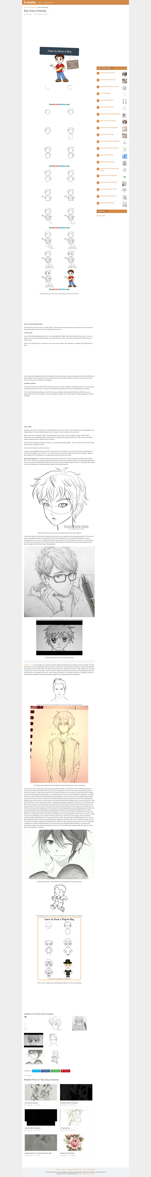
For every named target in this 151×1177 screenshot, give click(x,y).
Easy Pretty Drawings (107, 134)
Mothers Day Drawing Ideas (109, 127)
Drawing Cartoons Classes (108, 196)
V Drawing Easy (65, 1128)
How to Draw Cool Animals (108, 182)
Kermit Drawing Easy (107, 107)
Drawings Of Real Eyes (107, 203)
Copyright (70, 1169)
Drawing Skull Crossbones (33, 1128)
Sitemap (58, 1169)
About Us (84, 1169)
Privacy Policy (91, 1169)
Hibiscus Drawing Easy (107, 162)
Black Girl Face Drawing (107, 121)
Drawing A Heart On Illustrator (69, 1103)
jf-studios (30, 2)
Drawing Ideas (48, 2)
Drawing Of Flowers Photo (108, 189)
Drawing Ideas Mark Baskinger (110, 141)
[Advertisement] (59, 30)
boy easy (29, 1075)
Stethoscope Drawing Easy (108, 175)
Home (40, 2)
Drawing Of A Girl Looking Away (110, 114)
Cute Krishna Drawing (31, 1103)
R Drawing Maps (105, 93)
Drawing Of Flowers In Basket (109, 86)
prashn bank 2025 (89, 1173)
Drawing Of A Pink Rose (67, 1153)
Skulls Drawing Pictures (107, 73)
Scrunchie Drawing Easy (108, 79)
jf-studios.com (28, 665)
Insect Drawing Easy (106, 155)
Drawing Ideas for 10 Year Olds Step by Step (38, 1153)
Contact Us (64, 1169)
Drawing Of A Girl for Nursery (109, 148)
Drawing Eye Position (107, 100)
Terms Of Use (77, 1169)
